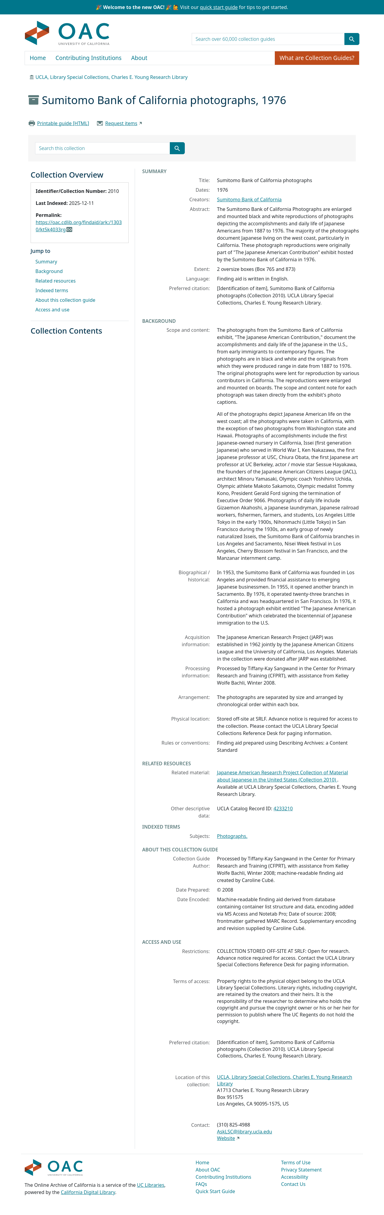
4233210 (283, 808)
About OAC (208, 1169)
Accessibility (294, 1177)
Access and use (52, 309)
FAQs (201, 1184)
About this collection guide (65, 300)
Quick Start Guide (215, 1191)
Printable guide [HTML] (63, 123)
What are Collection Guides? (317, 58)
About (139, 58)
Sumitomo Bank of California (249, 199)
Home (38, 58)
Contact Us (293, 1184)
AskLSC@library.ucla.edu (244, 1131)
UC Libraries (150, 1185)
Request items (121, 123)
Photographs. (232, 836)
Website (226, 1138)
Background (49, 271)
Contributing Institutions (89, 58)
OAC (67, 33)
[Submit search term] (351, 39)
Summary (46, 261)
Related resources (55, 281)
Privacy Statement (301, 1169)
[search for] (268, 39)
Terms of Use (295, 1162)
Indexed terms (51, 290)
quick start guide (219, 7)
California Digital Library (88, 1192)
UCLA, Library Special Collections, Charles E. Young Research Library (111, 77)
